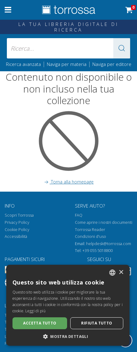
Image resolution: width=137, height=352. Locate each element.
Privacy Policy (17, 222)
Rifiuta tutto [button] (96, 323)
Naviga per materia (66, 64)
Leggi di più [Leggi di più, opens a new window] (35, 311)
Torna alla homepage (68, 182)
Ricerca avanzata (23, 64)
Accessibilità (16, 236)
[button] (121, 48)
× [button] (121, 272)
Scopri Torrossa (19, 215)
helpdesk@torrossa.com (108, 243)
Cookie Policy (17, 229)
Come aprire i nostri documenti (103, 222)
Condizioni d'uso (90, 236)
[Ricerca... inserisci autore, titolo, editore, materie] (68, 48)
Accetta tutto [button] (39, 323)
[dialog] (68, 305)
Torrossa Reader (90, 229)
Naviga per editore (111, 64)
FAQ (78, 215)
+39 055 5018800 (97, 250)
